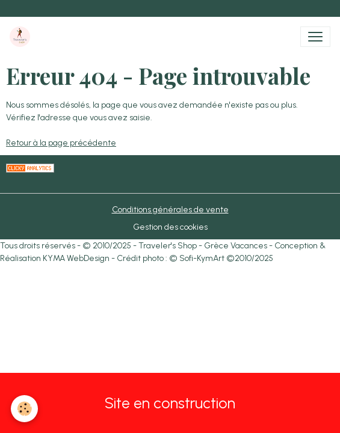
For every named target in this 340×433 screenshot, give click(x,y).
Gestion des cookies (170, 227)
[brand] (22, 36)
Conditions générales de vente (170, 209)
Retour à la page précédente (61, 143)
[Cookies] (24, 408)
